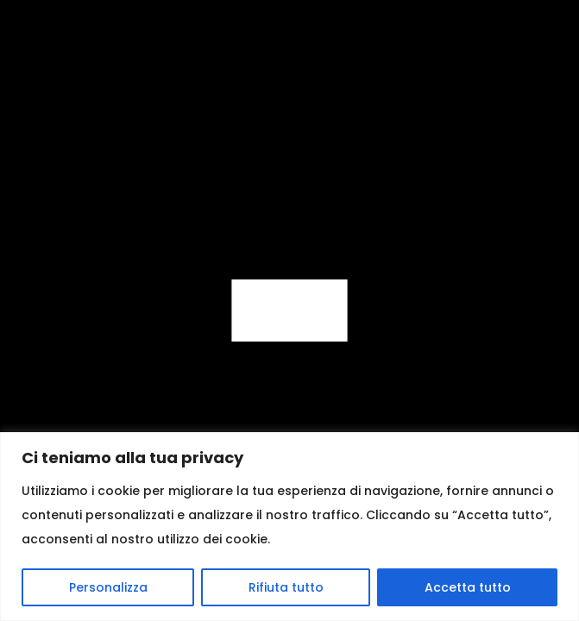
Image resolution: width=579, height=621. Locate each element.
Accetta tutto (468, 587)
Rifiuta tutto (286, 587)
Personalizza (108, 587)
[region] (289, 526)
